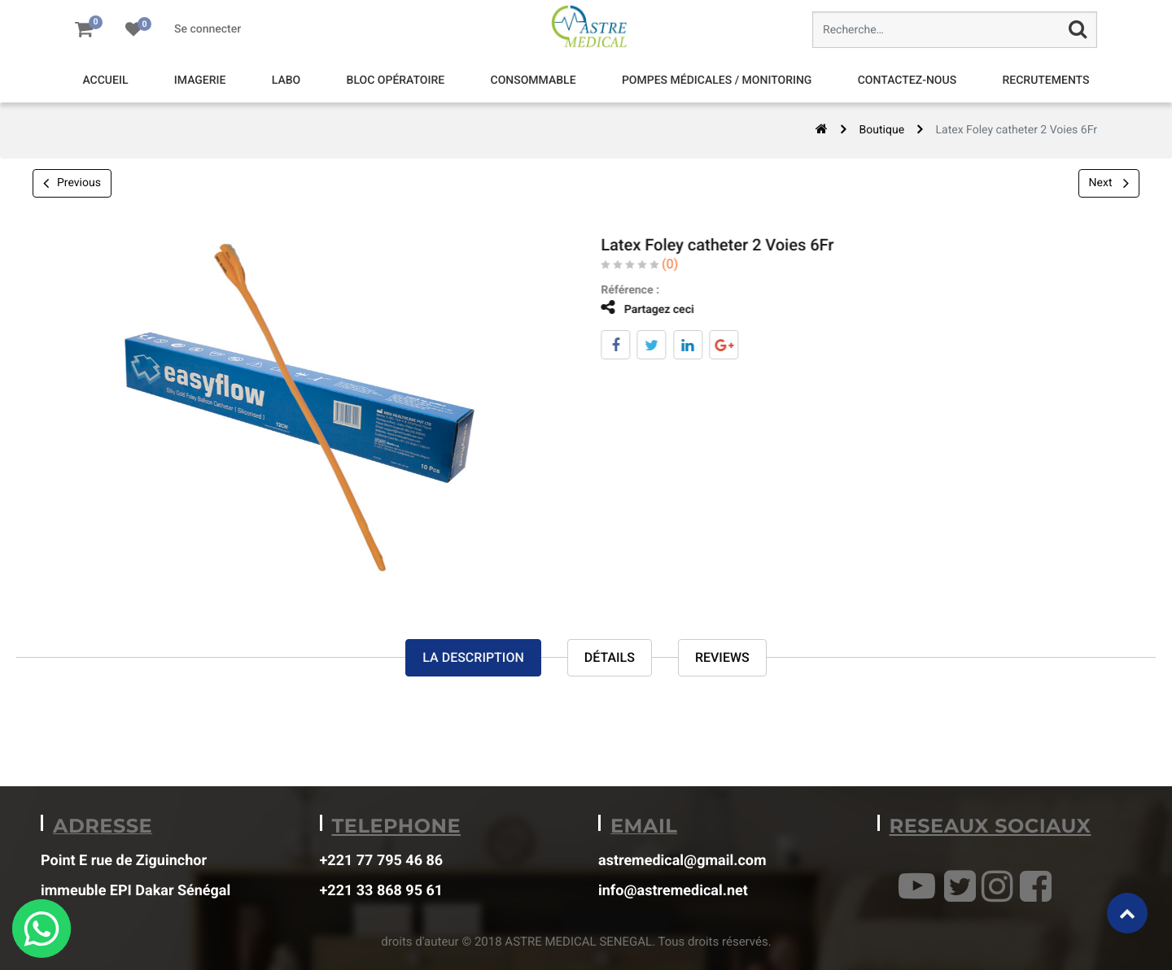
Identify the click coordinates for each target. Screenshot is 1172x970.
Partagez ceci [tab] (636, 307)
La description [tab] (472, 657)
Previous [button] (72, 183)
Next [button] (1109, 183)
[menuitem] (105, 81)
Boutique (882, 130)
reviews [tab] (722, 657)
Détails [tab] (609, 657)
